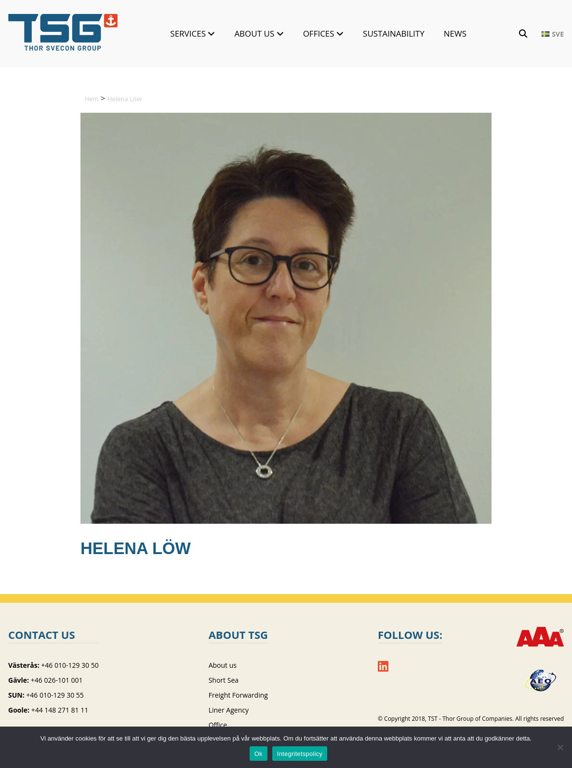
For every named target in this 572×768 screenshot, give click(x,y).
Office (218, 724)
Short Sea (224, 680)
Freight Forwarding (238, 695)
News (455, 33)
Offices (318, 33)
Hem (92, 98)
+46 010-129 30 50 (69, 665)
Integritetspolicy (300, 753)
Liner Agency (229, 710)
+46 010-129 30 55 (54, 695)
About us (254, 33)
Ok (258, 753)
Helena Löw (124, 98)
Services (188, 33)
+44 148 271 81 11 (60, 710)
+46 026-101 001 (57, 680)
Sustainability (394, 33)
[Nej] (560, 747)
